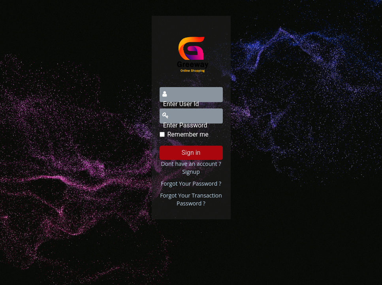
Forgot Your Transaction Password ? (191, 199)
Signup (191, 171)
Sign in (191, 152)
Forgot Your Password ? (191, 183)
